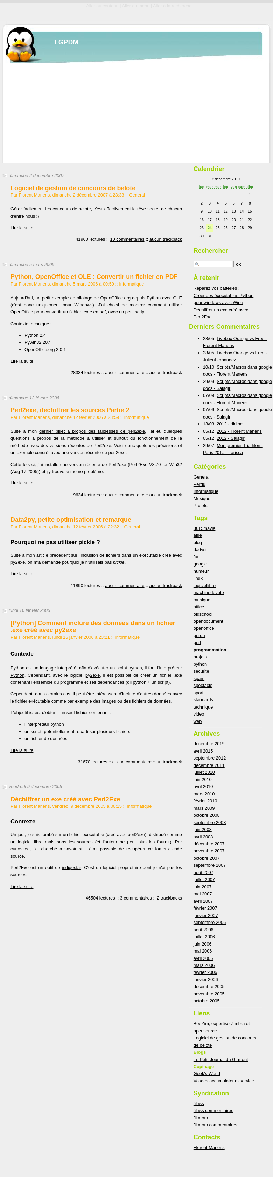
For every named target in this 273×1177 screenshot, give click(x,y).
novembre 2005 (209, 994)
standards (203, 699)
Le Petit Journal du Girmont (221, 1059)
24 (209, 228)
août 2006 (204, 929)
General (137, 195)
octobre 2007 (207, 858)
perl (197, 642)
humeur (201, 571)
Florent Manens (209, 1147)
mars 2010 (204, 794)
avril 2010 (203, 786)
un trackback (169, 761)
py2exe (92, 675)
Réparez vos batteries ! (217, 288)
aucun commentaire (124, 372)
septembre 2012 (210, 758)
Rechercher (211, 250)
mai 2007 (203, 893)
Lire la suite (21, 227)
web (198, 721)
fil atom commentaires (215, 1124)
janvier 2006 (206, 979)
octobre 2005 (207, 1001)
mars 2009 (204, 808)
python (200, 664)
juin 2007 (203, 886)
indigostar (71, 867)
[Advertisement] (111, 112)
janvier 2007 (206, 915)
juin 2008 (203, 829)
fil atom (201, 1117)
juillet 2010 (204, 772)
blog (198, 542)
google (200, 564)
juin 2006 (203, 944)
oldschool (203, 614)
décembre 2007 (209, 843)
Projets (201, 505)
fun (197, 557)
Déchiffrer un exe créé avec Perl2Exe (65, 799)
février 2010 (205, 801)
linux (198, 578)
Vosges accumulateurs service (224, 1080)
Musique (202, 498)
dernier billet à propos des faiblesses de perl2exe (92, 431)
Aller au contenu (102, 5)
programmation (210, 649)
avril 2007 (203, 901)
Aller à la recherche (172, 5)
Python (154, 298)
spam (199, 678)
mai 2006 (203, 951)
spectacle (203, 685)
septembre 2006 (210, 922)
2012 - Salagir (231, 438)
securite (201, 671)
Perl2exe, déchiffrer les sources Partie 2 (69, 410)
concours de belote (71, 209)
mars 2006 (204, 965)
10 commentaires (127, 239)
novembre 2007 (209, 850)
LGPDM (66, 42)
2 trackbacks (169, 898)
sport (198, 692)
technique (203, 707)
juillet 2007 (204, 879)
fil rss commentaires (213, 1110)
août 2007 (204, 872)
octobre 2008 (207, 815)
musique (202, 599)
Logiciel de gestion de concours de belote (72, 188)
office (199, 606)
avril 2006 (203, 958)
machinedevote (209, 592)
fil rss (199, 1103)
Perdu (199, 484)
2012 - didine (230, 424)
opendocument (208, 621)
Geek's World (207, 1073)
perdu (199, 635)
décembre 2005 (209, 986)
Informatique (131, 284)
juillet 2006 (204, 936)
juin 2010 (203, 779)
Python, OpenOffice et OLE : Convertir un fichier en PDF (94, 276)
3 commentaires (136, 898)
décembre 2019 (209, 743)
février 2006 (205, 972)
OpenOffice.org (115, 298)
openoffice (204, 628)
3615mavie (205, 528)
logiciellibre (205, 585)
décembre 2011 (209, 765)
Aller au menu (135, 5)
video (199, 714)
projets (200, 656)
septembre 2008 (210, 822)
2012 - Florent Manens (239, 431)
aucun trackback (165, 239)
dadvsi (200, 549)
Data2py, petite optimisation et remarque (70, 519)
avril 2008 (203, 836)
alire (198, 535)
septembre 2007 (210, 865)
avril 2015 (203, 751)
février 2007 (205, 908)
